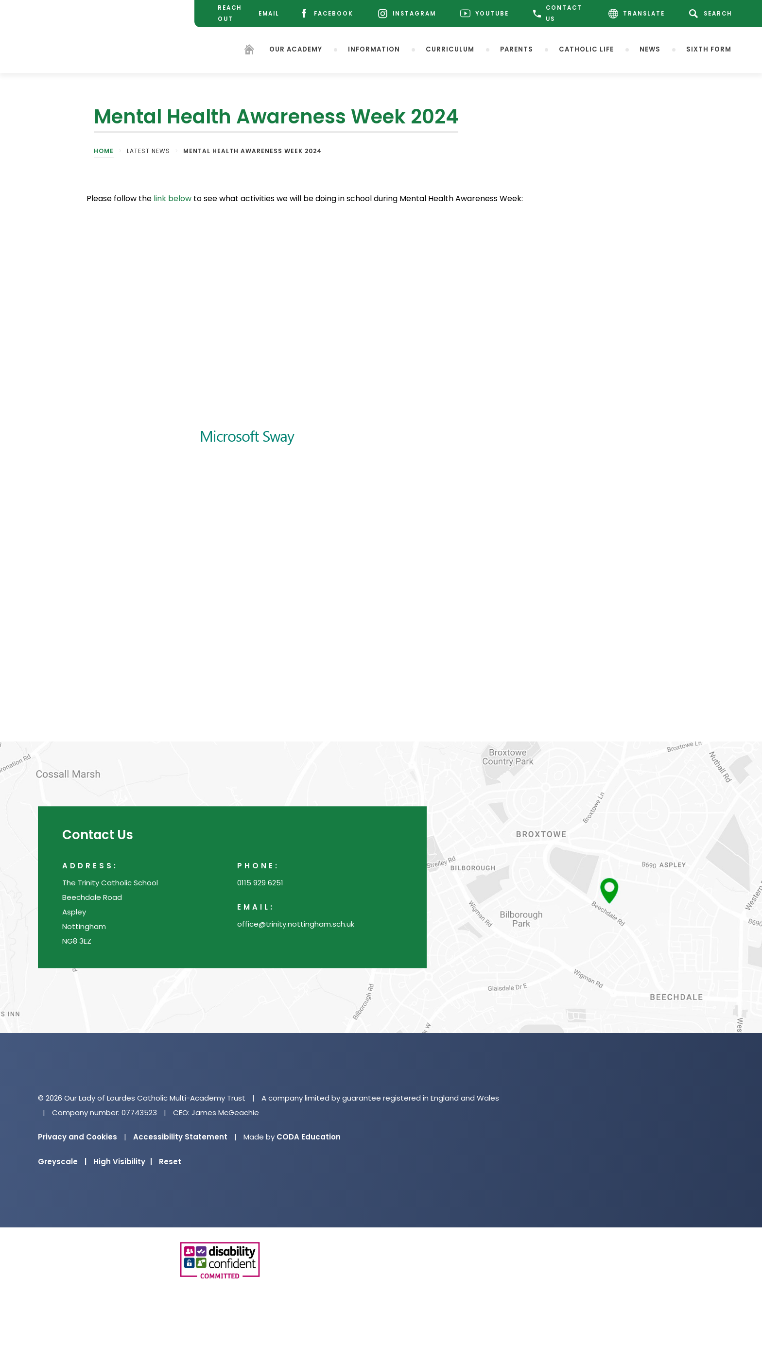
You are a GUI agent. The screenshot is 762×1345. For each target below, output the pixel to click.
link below (172, 198)
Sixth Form (708, 48)
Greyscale (62, 1161)
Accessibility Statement (180, 1137)
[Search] (712, 13)
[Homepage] (249, 51)
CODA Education (309, 1137)
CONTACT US (557, 13)
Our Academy (295, 48)
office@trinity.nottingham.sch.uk (295, 924)
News (650, 48)
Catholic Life (586, 48)
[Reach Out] (226, 13)
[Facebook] (326, 13)
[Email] (268, 13)
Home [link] (104, 151)
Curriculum (450, 48)
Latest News (148, 151)
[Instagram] (406, 13)
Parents (516, 48)
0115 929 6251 (260, 883)
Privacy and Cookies (77, 1137)
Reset (170, 1161)
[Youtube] (484, 13)
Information (374, 48)
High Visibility (122, 1161)
